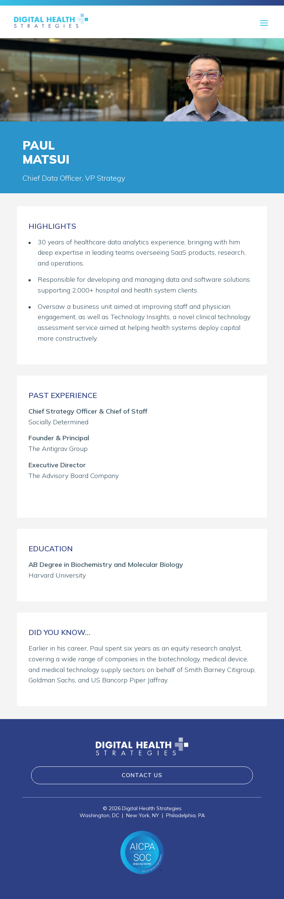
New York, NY (142, 815)
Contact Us (142, 775)
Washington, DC (99, 815)
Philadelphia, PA (185, 815)
